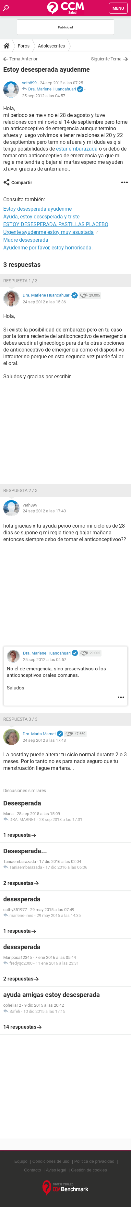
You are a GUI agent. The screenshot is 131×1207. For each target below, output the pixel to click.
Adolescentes (51, 45)
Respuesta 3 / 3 (20, 719)
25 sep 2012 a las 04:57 (43, 95)
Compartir (21, 182)
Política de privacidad (94, 1161)
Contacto (32, 1170)
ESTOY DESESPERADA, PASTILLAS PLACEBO (55, 224)
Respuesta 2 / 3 (20, 490)
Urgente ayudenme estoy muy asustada (48, 232)
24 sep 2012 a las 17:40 (44, 511)
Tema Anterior (23, 58)
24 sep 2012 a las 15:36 (44, 301)
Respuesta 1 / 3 (20, 280)
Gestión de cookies (89, 1170)
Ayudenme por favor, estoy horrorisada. (48, 248)
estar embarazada (77, 149)
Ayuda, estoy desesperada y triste (41, 217)
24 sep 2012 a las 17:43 (44, 740)
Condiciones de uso (50, 1161)
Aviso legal (56, 1170)
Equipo (20, 1161)
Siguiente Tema (106, 58)
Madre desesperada (25, 240)
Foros (24, 45)
